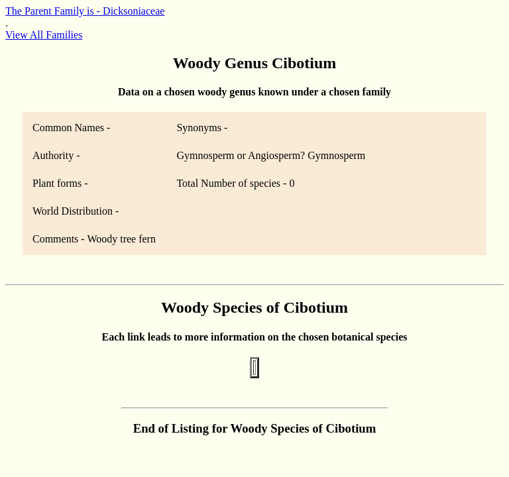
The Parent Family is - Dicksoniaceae (84, 11)
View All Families (43, 34)
